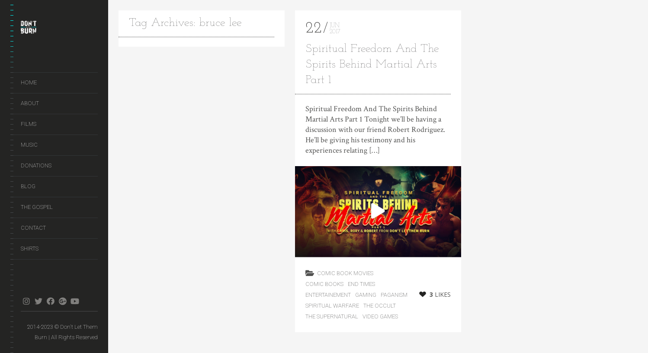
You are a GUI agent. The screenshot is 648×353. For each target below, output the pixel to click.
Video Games (380, 316)
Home (29, 82)
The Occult (379, 305)
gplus (62, 301)
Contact (33, 228)
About (30, 103)
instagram (26, 301)
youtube (74, 301)
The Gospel (37, 207)
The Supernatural (331, 316)
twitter (38, 301)
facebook (50, 301)
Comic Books (324, 284)
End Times (361, 284)
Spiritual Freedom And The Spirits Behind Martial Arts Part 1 (372, 64)
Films (28, 124)
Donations (36, 165)
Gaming (365, 295)
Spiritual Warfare (332, 305)
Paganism (394, 295)
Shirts (29, 248)
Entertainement (328, 295)
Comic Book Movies (345, 273)
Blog (28, 186)
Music (29, 144)
